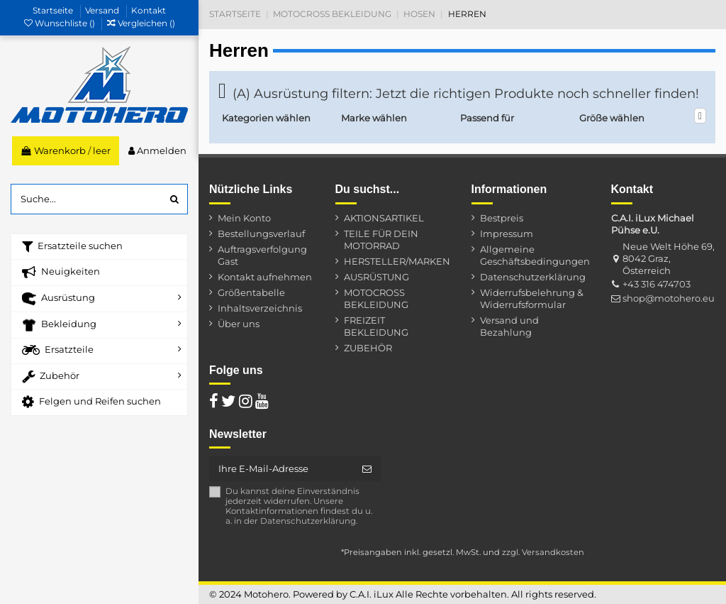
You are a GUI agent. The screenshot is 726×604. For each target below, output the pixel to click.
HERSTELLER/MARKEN (397, 261)
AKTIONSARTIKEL (384, 218)
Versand (103, 10)
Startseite (54, 10)
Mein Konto (244, 218)
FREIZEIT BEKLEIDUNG (376, 326)
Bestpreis (501, 218)
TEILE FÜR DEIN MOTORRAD (381, 239)
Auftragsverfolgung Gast (262, 255)
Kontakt (148, 10)
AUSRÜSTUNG (376, 276)
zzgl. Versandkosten (543, 552)
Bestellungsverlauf (261, 233)
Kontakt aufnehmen (265, 276)
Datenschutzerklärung (533, 276)
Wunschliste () (60, 23)
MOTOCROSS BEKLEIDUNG (376, 298)
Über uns (238, 323)
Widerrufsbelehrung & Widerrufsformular (531, 298)
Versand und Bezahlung (509, 326)
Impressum (506, 233)
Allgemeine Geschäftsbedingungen (535, 255)
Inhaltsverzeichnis (260, 308)
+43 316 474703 (656, 284)
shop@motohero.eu (668, 298)
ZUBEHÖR (368, 347)
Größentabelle (251, 292)
